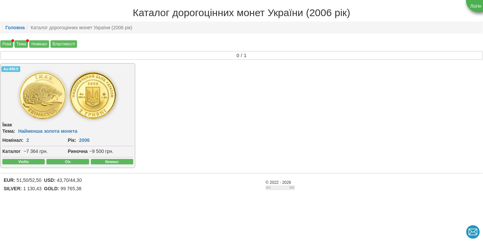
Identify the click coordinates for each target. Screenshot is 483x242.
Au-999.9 (10, 69)
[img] (33, 95)
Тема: (8, 131)
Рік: (63, 140)
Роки (6, 44)
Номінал (39, 44)
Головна (15, 27)
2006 (75, 140)
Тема (21, 44)
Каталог (11, 151)
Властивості (63, 44)
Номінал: (13, 140)
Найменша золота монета (47, 131)
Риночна (68, 151)
